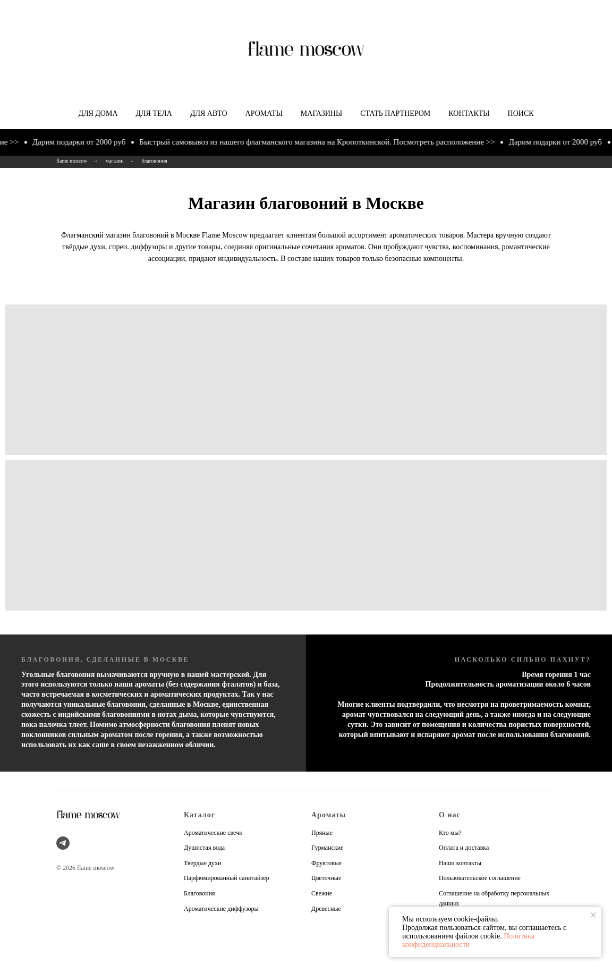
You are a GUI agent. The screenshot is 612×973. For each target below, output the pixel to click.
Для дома (97, 113)
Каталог (199, 815)
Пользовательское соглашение (480, 878)
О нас (450, 815)
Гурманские (327, 847)
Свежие (321, 893)
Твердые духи (203, 863)
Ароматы (264, 113)
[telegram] (63, 843)
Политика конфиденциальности (468, 940)
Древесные (326, 908)
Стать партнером (395, 113)
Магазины (321, 113)
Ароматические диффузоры (221, 908)
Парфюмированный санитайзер (226, 878)
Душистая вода (204, 847)
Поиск (521, 113)
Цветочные (326, 878)
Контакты (468, 113)
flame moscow (72, 161)
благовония (154, 161)
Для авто (208, 113)
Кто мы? (450, 832)
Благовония (199, 893)
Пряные (322, 832)
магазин (115, 161)
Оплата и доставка (464, 847)
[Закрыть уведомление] (593, 915)
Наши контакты (460, 863)
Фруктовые (326, 863)
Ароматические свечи (213, 832)
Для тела (154, 113)
